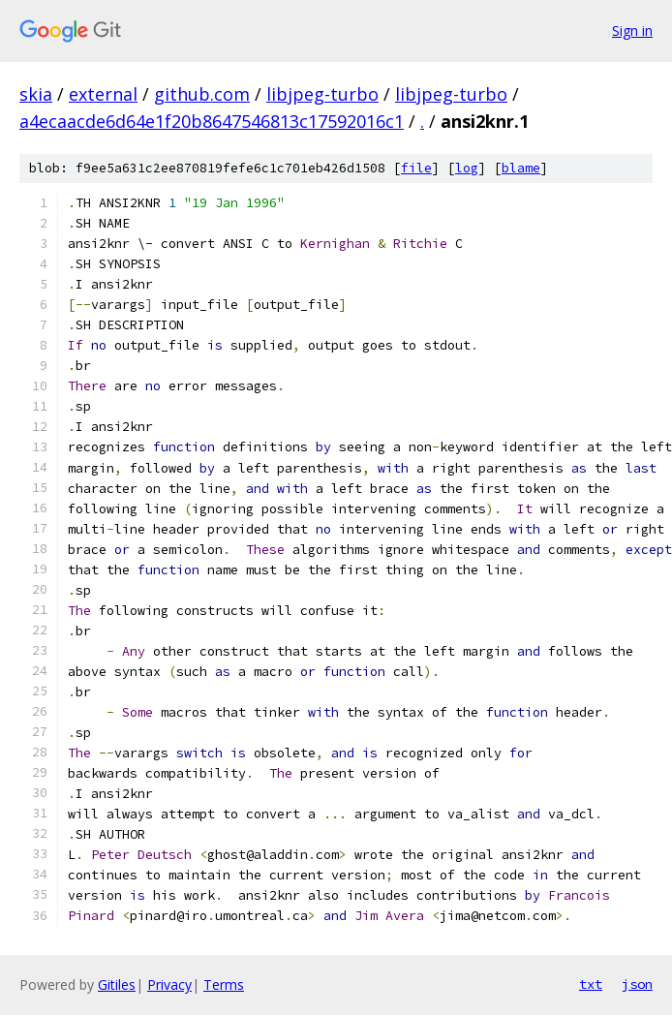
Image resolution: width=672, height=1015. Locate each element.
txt (590, 984)
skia (35, 94)
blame (521, 168)
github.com (202, 94)
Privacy (169, 984)
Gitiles (117, 984)
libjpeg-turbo (322, 94)
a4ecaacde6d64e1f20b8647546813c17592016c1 (211, 121)
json (637, 984)
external (103, 94)
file (416, 168)
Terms (223, 984)
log (466, 168)
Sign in (632, 30)
